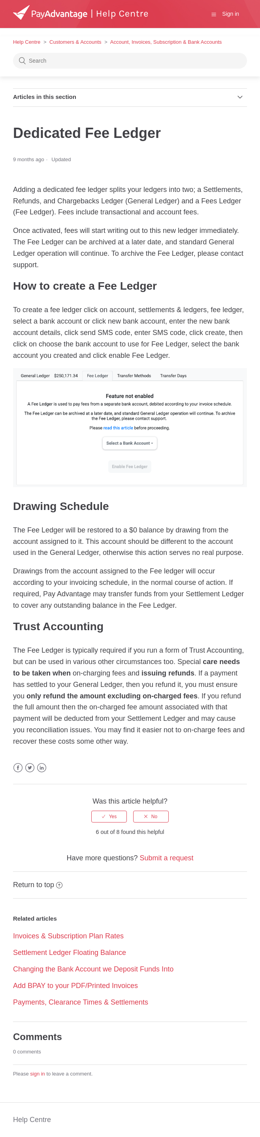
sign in (37, 1074)
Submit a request (167, 858)
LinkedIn (42, 768)
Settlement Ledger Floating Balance (69, 952)
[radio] (109, 817)
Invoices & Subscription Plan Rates (68, 936)
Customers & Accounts (75, 42)
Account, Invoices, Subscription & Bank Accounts (166, 42)
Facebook (18, 768)
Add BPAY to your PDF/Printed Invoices (75, 986)
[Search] (130, 61)
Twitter (30, 768)
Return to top (37, 885)
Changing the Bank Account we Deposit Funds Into (93, 969)
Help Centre (26, 42)
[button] (213, 14)
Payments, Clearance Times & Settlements (80, 1002)
